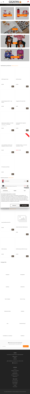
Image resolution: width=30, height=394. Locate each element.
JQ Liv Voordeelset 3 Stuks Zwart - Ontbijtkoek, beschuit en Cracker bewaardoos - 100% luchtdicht (7, 146)
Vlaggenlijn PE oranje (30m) (20, 101)
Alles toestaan (24, 205)
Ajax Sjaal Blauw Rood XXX (5, 222)
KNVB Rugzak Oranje (4, 79)
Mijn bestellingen (15, 382)
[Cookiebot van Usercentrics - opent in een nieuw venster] (24, 188)
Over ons (15, 369)
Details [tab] (15, 190)
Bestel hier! (15, 29)
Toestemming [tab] (5, 190)
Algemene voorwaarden (15, 370)
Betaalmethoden (15, 373)
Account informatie (15, 380)
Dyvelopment (24, 391)
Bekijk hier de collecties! (7, 15)
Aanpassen (14, 205)
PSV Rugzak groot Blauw (5, 166)
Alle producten (15, 386)
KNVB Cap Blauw (18, 79)
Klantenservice (15, 376)
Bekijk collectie (15, 65)
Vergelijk (15, 385)
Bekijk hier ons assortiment (22, 15)
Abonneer (26, 346)
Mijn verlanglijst (15, 383)
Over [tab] (25, 190)
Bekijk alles (11, 177)
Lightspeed (17, 391)
